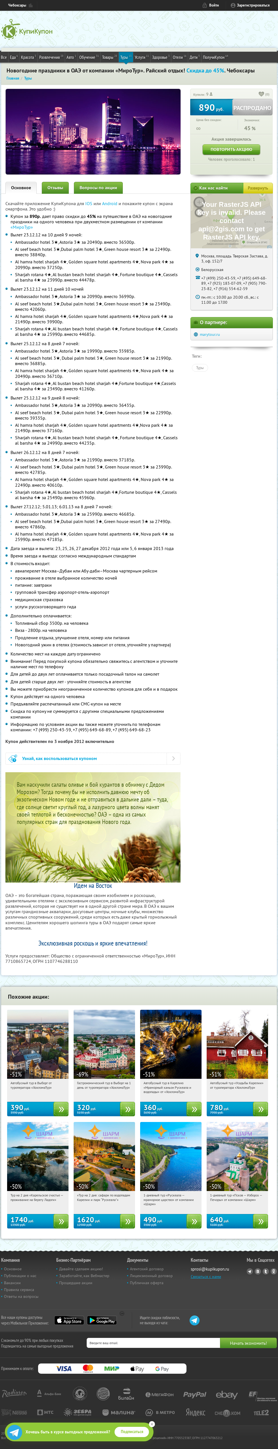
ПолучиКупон (215, 57)
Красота (28, 57)
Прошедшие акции (75, 1282)
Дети (195, 57)
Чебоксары (17, 5)
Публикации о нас (20, 1275)
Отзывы (55, 188)
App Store (69, 1320)
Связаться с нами (206, 1276)
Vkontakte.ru (258, 1271)
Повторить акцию (231, 149)
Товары (109, 57)
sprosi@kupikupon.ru (210, 1269)
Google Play (102, 1320)
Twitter (266, 1271)
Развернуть (258, 188)
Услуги (142, 57)
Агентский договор (147, 1268)
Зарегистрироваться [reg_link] (253, 5)
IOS (89, 203)
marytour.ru (210, 334)
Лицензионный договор (151, 1275)
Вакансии (12, 1282)
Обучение (89, 57)
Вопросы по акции (98, 188)
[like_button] (261, 94)
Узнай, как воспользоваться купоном (59, 758)
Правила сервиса (19, 1289)
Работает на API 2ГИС (225, 240)
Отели (179, 57)
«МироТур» (22, 227)
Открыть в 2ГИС (257, 242)
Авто (71, 57)
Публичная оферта (146, 1282)
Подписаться (132, 1431)
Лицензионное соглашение (223, 243)
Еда (14, 57)
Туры (126, 57)
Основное (21, 188)
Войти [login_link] (214, 5)
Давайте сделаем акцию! (81, 1268)
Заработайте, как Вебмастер (84, 1275)
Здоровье (161, 57)
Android (110, 203)
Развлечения (51, 57)
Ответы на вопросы (21, 1296)
